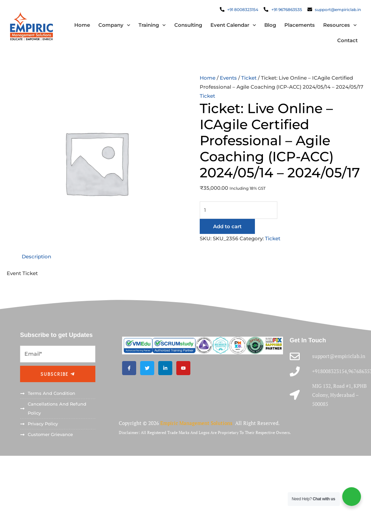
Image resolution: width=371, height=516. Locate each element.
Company (114, 25)
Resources (340, 25)
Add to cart (227, 226)
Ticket (249, 78)
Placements (299, 25)
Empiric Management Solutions (197, 423)
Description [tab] (36, 257)
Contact (347, 40)
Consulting (188, 25)
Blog (270, 25)
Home (82, 25)
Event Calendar (233, 25)
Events (228, 78)
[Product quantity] (238, 210)
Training (152, 25)
